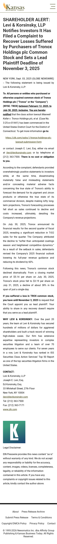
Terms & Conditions (41, 517)
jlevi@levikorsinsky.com (18, 152)
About (15, 511)
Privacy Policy (37, 523)
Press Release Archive (33, 511)
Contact (51, 523)
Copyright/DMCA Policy (14, 523)
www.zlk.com (10, 409)
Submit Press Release (16, 517)
